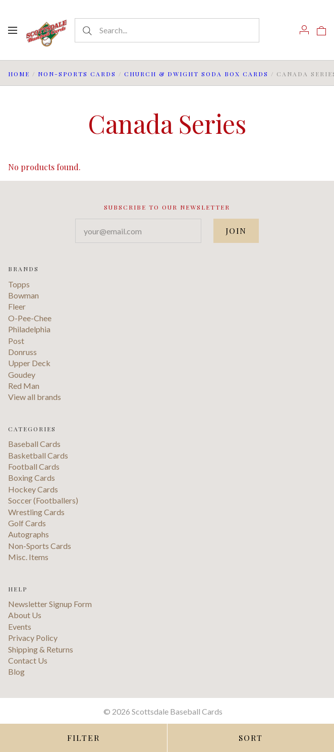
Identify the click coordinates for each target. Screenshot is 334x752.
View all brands (34, 397)
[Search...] (167, 30)
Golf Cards (27, 523)
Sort (250, 737)
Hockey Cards (33, 489)
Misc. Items (28, 557)
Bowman (23, 295)
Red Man (23, 385)
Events (19, 626)
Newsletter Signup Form (50, 604)
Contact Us (27, 660)
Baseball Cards (34, 443)
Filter (83, 737)
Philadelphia (29, 329)
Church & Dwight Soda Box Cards (196, 74)
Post (16, 340)
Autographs (28, 534)
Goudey (21, 374)
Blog (16, 671)
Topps (19, 284)
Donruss (22, 352)
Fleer (17, 306)
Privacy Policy (33, 637)
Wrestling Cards (36, 512)
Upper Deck (29, 363)
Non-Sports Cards (77, 74)
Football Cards (34, 466)
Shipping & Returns (40, 649)
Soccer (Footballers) (43, 500)
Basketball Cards (38, 455)
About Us (24, 615)
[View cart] (321, 29)
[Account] (304, 29)
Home (19, 74)
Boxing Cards (31, 477)
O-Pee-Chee (29, 318)
